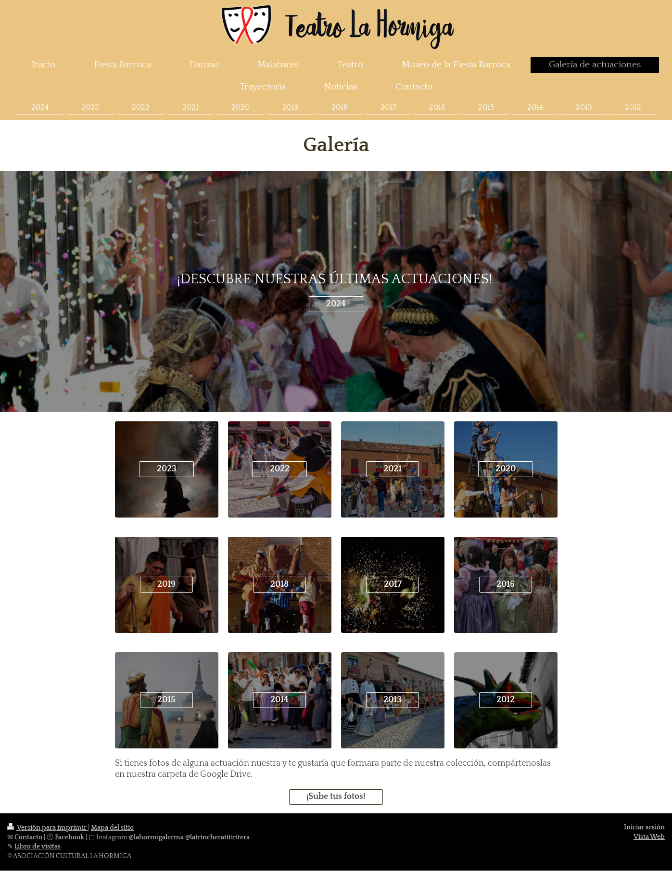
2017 (393, 584)
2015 (166, 700)
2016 (505, 584)
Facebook (69, 837)
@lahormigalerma (156, 837)
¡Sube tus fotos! (336, 796)
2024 (336, 304)
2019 (166, 584)
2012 (505, 700)
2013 (392, 700)
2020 (505, 469)
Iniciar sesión (644, 827)
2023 (167, 469)
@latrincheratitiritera (217, 837)
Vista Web (649, 837)
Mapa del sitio (112, 828)
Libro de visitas (37, 846)
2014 (279, 700)
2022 (280, 469)
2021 (392, 469)
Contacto (28, 837)
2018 (279, 584)
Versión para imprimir (47, 828)
